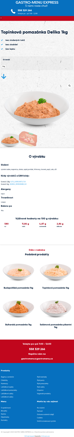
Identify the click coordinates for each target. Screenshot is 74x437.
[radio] (3, 66)
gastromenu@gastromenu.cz (37, 358)
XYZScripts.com (45, 436)
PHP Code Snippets (29, 436)
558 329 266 (25, 10)
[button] (1, 18)
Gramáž (6, 60)
